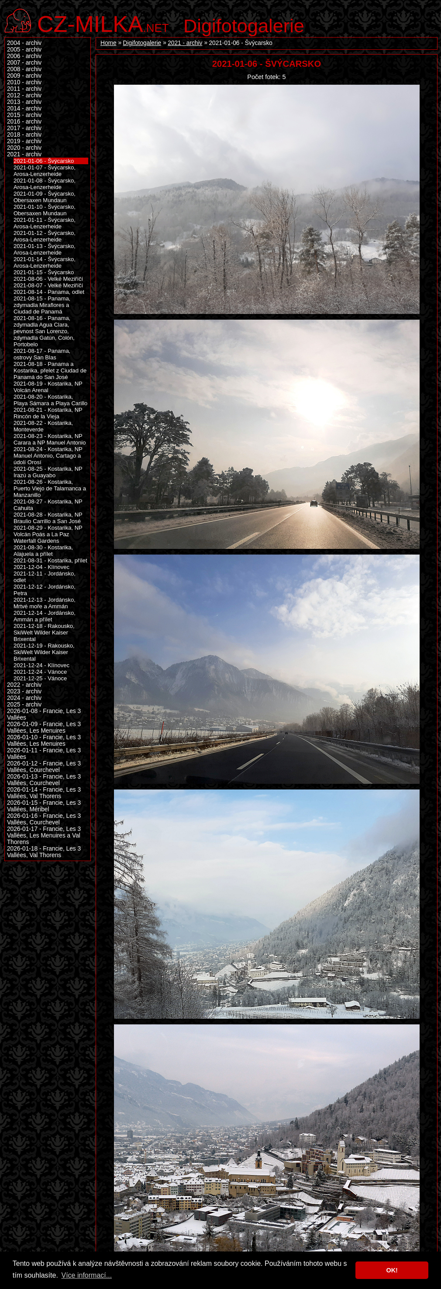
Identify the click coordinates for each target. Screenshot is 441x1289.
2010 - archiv (24, 82)
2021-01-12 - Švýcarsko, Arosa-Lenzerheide (45, 236)
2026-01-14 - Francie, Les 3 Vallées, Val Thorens (44, 793)
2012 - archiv (24, 95)
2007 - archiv (24, 62)
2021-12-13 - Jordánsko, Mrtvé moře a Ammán (45, 603)
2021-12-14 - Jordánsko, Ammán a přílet (45, 616)
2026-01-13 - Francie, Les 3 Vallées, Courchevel (44, 779)
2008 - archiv (24, 69)
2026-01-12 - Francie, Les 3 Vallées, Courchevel (44, 766)
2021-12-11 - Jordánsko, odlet (45, 576)
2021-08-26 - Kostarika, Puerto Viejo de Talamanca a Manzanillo (50, 488)
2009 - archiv (24, 75)
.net (103, 22)
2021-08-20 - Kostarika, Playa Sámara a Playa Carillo (50, 400)
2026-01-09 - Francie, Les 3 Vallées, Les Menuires (44, 727)
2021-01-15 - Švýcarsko (44, 272)
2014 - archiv (24, 108)
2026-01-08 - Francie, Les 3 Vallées (44, 714)
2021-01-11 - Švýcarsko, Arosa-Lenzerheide (45, 223)
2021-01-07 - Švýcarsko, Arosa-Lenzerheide (45, 170)
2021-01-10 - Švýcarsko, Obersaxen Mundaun (45, 210)
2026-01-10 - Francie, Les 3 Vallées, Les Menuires (44, 740)
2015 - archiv (24, 115)
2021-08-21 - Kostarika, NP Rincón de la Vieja (48, 413)
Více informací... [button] (86, 1275)
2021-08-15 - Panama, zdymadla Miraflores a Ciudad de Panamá (42, 305)
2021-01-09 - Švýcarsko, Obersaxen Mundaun (45, 196)
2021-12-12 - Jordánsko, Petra (45, 589)
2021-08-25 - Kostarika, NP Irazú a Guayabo (48, 472)
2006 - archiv (24, 56)
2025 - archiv (24, 704)
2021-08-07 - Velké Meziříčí (48, 285)
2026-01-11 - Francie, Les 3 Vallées (44, 753)
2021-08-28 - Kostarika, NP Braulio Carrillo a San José (48, 517)
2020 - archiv (24, 148)
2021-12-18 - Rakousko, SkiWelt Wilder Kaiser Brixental (44, 632)
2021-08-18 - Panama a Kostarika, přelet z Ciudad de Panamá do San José (50, 370)
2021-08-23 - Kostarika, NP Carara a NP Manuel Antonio (50, 439)
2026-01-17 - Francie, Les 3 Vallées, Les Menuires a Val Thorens (44, 835)
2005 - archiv (24, 49)
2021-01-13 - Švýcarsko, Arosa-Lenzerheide (45, 249)
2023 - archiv (24, 691)
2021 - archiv (185, 43)
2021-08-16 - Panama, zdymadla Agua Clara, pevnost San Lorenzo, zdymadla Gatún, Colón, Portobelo (44, 331)
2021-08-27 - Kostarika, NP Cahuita (48, 504)
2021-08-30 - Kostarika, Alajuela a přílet (43, 550)
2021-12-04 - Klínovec (41, 567)
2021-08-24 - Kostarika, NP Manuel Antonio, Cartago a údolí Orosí (48, 455)
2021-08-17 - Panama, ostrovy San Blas (42, 354)
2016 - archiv (24, 121)
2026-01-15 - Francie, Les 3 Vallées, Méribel (44, 806)
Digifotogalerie (243, 25)
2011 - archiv (24, 89)
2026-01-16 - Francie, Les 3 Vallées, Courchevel (44, 819)
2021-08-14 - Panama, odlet (49, 292)
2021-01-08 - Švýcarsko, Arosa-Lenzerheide (45, 183)
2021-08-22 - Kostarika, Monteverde (43, 426)
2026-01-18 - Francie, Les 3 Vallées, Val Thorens (44, 851)
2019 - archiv (24, 141)
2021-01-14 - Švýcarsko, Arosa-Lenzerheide (45, 262)
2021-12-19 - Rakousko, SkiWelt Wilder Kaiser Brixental (44, 652)
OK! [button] (391, 1270)
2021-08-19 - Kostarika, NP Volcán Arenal (48, 386)
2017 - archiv (24, 128)
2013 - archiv (24, 102)
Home (108, 43)
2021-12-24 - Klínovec (41, 665)
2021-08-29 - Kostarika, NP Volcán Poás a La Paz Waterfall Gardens (48, 534)
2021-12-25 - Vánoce (40, 678)
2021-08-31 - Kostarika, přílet (50, 560)
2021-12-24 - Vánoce (40, 672)
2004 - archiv (24, 43)
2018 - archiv (24, 134)
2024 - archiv (24, 698)
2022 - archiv (24, 685)
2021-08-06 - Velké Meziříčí (48, 279)
